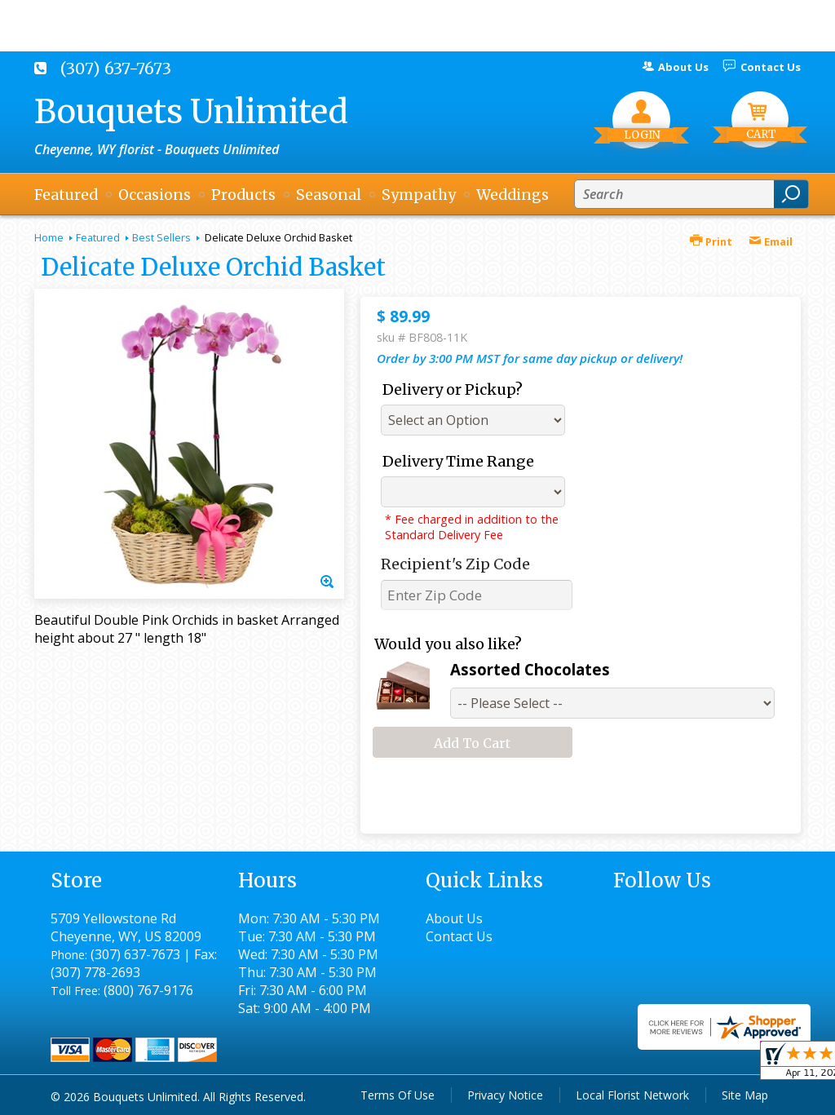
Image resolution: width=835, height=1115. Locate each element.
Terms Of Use (397, 1095)
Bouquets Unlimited (191, 111)
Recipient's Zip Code (455, 564)
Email (771, 241)
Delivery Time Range (458, 461)
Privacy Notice (505, 1095)
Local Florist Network (632, 1095)
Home (49, 237)
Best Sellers (161, 237)
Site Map (745, 1095)
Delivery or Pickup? (452, 389)
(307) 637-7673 (115, 68)
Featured (98, 237)
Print (711, 241)
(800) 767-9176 (148, 990)
